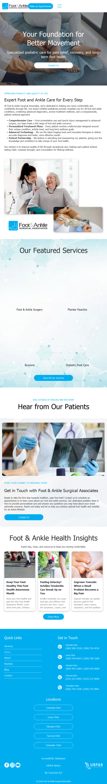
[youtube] (17, 765)
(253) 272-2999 (73, 678)
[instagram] (12, 765)
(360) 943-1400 (73, 668)
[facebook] (6, 765)
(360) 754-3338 (73, 688)
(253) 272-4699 (91, 678)
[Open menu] (59, 6)
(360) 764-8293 (73, 658)
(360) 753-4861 (91, 688)
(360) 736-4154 (91, 648)
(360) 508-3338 (73, 648)
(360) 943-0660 (91, 668)
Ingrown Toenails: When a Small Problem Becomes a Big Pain (86, 587)
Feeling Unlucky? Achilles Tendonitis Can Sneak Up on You (52, 587)
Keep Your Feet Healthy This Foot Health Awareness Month (17, 587)
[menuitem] (23, 646)
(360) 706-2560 (91, 658)
